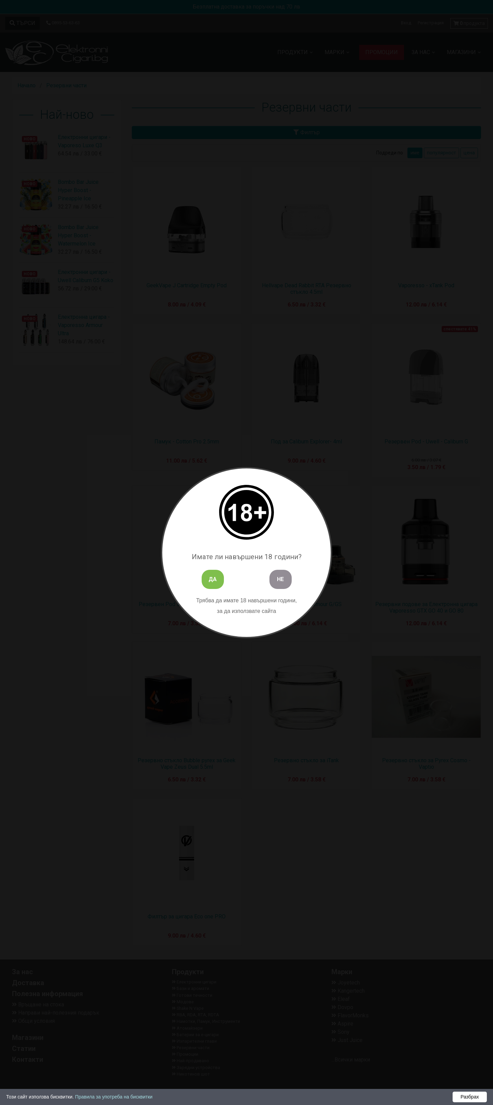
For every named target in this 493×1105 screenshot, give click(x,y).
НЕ (280, 579)
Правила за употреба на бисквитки (113, 1097)
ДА (212, 579)
